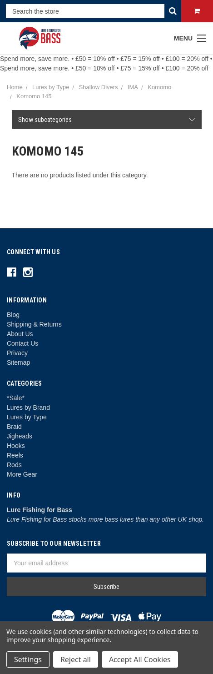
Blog (13, 314)
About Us (20, 333)
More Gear (22, 474)
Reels (15, 455)
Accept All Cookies (140, 659)
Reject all (75, 659)
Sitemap (18, 362)
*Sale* (16, 398)
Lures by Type (27, 417)
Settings (28, 659)
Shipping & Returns (34, 324)
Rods (14, 464)
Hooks (16, 445)
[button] (107, 119)
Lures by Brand (28, 407)
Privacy (17, 353)
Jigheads (19, 436)
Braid (14, 426)
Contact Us (22, 343)
